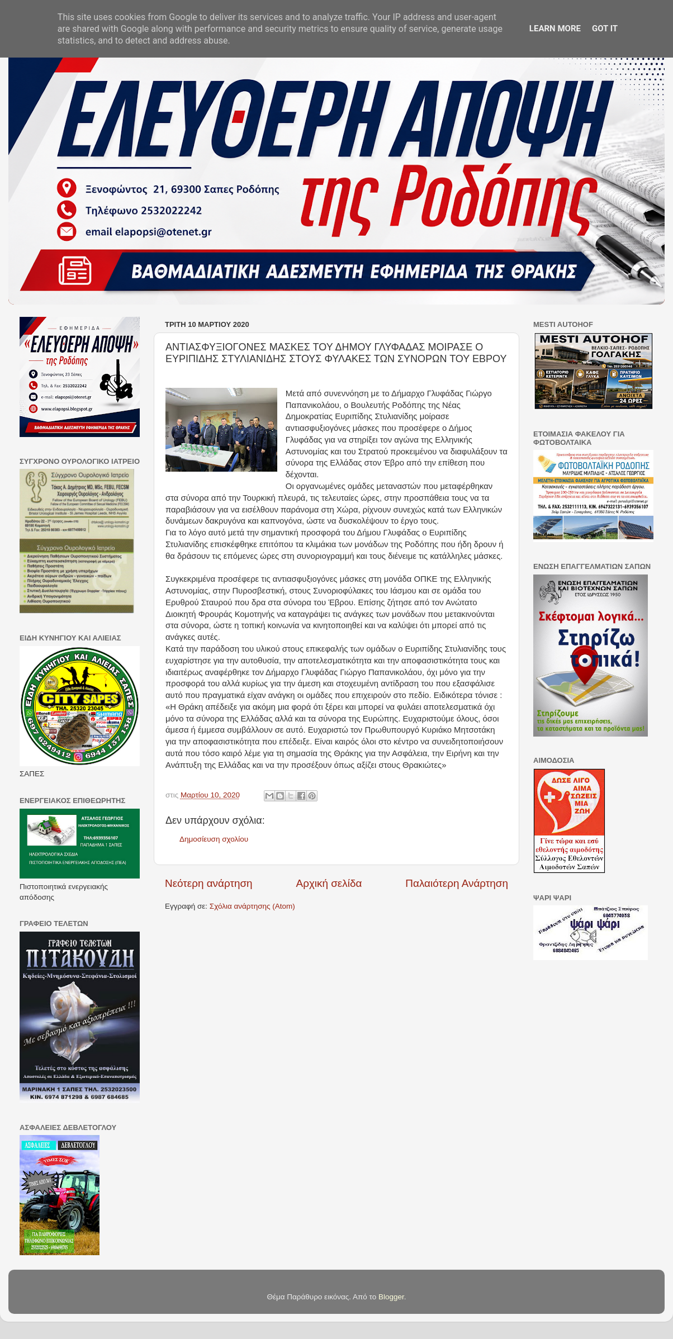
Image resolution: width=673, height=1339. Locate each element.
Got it (605, 28)
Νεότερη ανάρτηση (209, 883)
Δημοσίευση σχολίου (213, 839)
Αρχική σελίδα (329, 883)
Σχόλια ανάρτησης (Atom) (252, 906)
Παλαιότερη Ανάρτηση (456, 883)
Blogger (391, 1297)
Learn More (555, 28)
